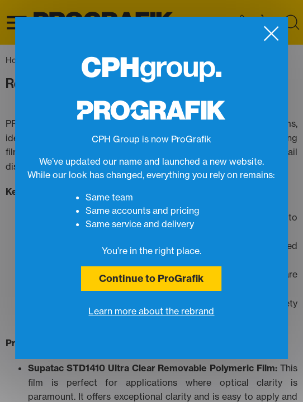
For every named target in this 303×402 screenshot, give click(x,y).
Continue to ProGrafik (151, 278)
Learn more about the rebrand (151, 311)
